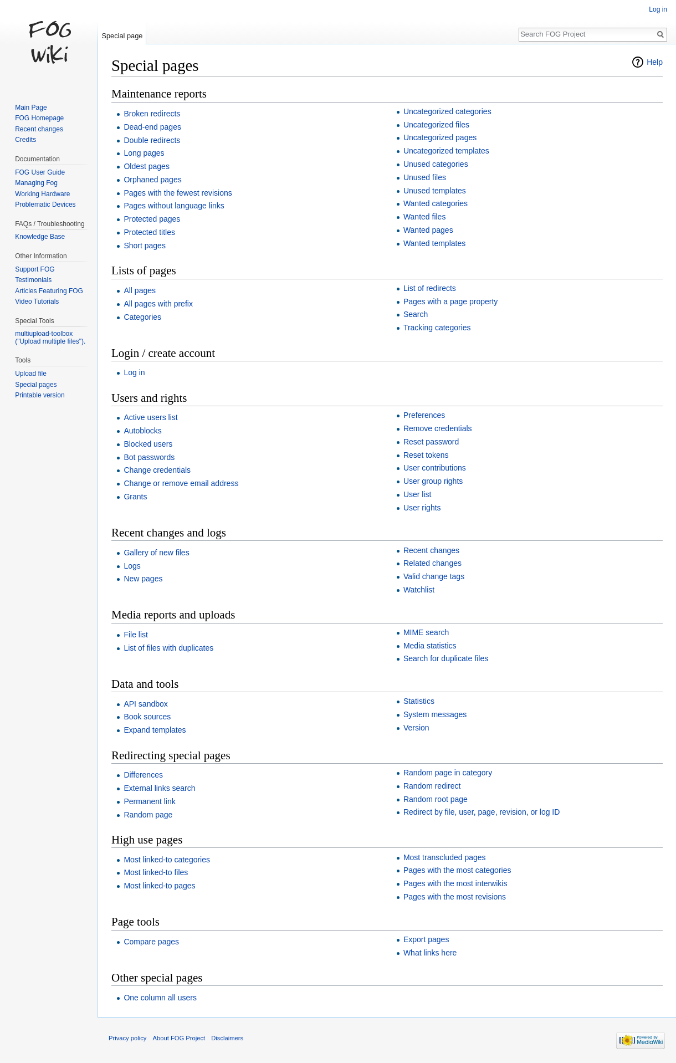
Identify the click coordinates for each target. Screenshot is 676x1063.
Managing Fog (36, 183)
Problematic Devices (45, 204)
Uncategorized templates (446, 150)
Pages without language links (174, 205)
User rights (422, 507)
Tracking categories (437, 327)
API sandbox (145, 703)
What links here (430, 952)
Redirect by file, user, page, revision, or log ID (481, 812)
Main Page (31, 107)
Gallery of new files (156, 552)
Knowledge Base (40, 237)
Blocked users (148, 443)
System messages (435, 714)
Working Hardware (42, 194)
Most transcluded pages (444, 857)
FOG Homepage (39, 118)
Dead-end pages (152, 126)
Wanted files (424, 216)
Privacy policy (127, 1038)
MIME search (426, 632)
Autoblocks (142, 430)
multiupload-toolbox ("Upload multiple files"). (50, 337)
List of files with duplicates (168, 647)
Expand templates (155, 729)
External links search (159, 788)
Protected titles (149, 232)
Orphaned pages (152, 179)
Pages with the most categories (457, 870)
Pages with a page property (450, 301)
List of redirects (429, 288)
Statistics (418, 701)
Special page (121, 36)
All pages (140, 290)
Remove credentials (437, 428)
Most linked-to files (156, 872)
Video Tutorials (37, 301)
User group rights (433, 481)
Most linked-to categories (167, 859)
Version (416, 727)
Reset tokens (426, 455)
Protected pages (152, 218)
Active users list (150, 417)
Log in (134, 372)
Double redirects (152, 140)
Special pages (36, 385)
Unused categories (435, 164)
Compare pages (151, 941)
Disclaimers (227, 1038)
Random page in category (447, 772)
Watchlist (418, 589)
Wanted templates (434, 243)
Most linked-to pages (159, 885)
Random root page (435, 799)
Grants (135, 496)
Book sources (147, 716)
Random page (148, 814)
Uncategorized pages (440, 137)
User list (417, 494)
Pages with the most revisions (454, 896)
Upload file (31, 373)
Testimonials (33, 280)
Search (415, 314)
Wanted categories (435, 203)
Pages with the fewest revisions (178, 192)
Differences (143, 774)
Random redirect (432, 785)
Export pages (426, 939)
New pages (143, 578)
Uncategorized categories (447, 111)
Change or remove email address (181, 483)
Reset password (431, 441)
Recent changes (431, 550)
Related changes (432, 563)
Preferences (424, 415)
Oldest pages (147, 166)
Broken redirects (152, 113)
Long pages (144, 153)
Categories (142, 317)
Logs (132, 565)
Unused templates (434, 190)
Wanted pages (428, 230)
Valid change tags (433, 576)
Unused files (424, 177)
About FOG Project (179, 1038)
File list (136, 634)
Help (655, 62)
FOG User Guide (40, 172)
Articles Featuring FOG (49, 291)
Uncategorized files (436, 124)
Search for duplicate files (445, 658)
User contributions (434, 467)
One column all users (160, 997)
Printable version (39, 395)
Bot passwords (149, 457)
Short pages (145, 245)
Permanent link (149, 801)
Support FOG (34, 269)
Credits (25, 140)
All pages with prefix (158, 303)
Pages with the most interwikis (455, 883)
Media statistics (430, 645)
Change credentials (157, 470)
